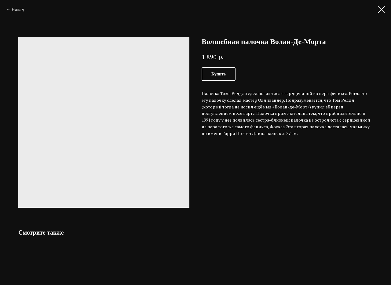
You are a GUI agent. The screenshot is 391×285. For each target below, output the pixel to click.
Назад (18, 9)
